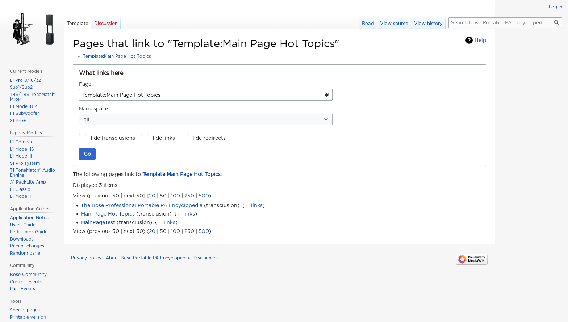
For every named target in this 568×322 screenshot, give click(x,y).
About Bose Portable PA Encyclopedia (147, 257)
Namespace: (94, 109)
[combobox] (206, 95)
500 (204, 195)
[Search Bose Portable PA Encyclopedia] (505, 22)
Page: (86, 84)
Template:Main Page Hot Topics (117, 56)
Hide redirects (208, 138)
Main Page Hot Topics (108, 214)
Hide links (162, 138)
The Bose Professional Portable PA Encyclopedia (141, 205)
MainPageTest (98, 222)
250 (189, 195)
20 (152, 195)
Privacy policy (86, 257)
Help (480, 40)
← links (254, 205)
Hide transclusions (111, 138)
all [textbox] (86, 119)
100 (175, 195)
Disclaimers (205, 257)
